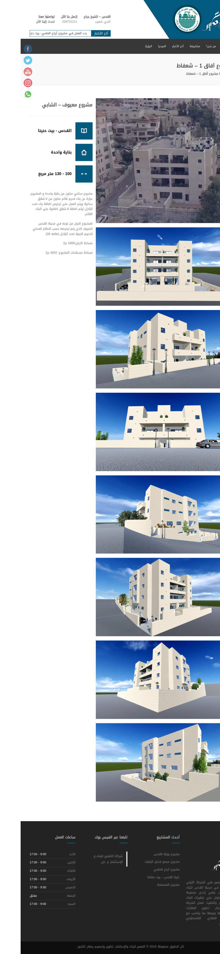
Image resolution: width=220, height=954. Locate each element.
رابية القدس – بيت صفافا (143, 877)
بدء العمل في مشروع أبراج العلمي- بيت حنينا (34, 33)
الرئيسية (206, 46)
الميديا (141, 46)
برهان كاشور (65, 946)
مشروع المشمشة (147, 885)
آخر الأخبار (157, 46)
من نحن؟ (190, 46)
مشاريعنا (174, 46)
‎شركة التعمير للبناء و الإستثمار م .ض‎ (87, 859)
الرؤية (127, 46)
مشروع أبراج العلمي (146, 869)
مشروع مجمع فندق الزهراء (141, 862)
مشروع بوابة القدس (146, 854)
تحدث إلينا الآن (24, 22)
